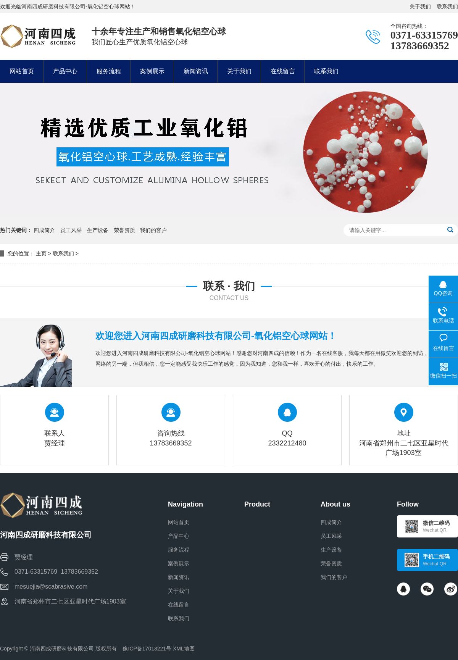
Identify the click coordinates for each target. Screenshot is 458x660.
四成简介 (44, 230)
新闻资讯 (178, 577)
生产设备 (97, 230)
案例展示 (178, 563)
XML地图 (184, 648)
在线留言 (178, 605)
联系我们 (447, 6)
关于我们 (420, 6)
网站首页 (178, 522)
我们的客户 (153, 230)
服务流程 (178, 550)
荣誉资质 (124, 230)
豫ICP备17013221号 (147, 648)
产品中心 (178, 536)
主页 (41, 253)
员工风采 (71, 230)
